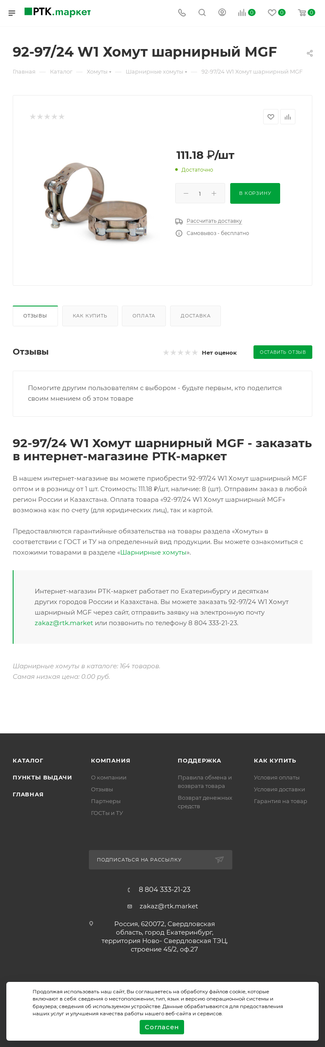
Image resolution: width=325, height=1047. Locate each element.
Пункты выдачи (42, 777)
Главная (28, 794)
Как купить (90, 316)
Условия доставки (279, 789)
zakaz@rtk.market (64, 623)
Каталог (28, 760)
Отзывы (35, 316)
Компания (110, 760)
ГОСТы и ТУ (107, 812)
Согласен (162, 1027)
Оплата (143, 316)
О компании (109, 777)
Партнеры (106, 801)
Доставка (195, 316)
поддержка (199, 760)
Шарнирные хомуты (153, 552)
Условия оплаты (277, 777)
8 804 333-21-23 (164, 889)
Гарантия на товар (280, 801)
